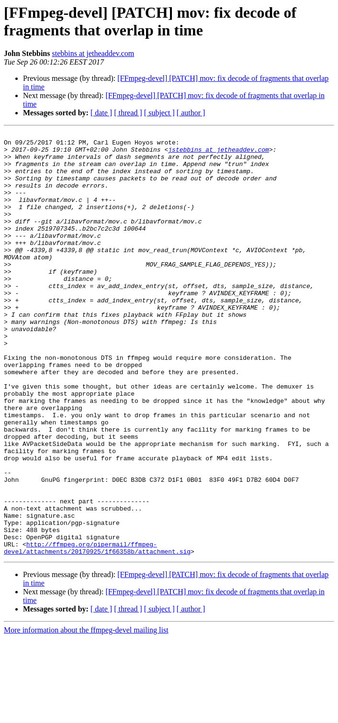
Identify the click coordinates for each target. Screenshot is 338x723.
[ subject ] (159, 113)
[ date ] (101, 113)
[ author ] (191, 113)
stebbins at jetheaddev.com (93, 53)
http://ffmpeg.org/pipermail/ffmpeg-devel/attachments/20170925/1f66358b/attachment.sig (97, 631)
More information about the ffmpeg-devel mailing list (86, 715)
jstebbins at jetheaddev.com (218, 153)
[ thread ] (128, 113)
